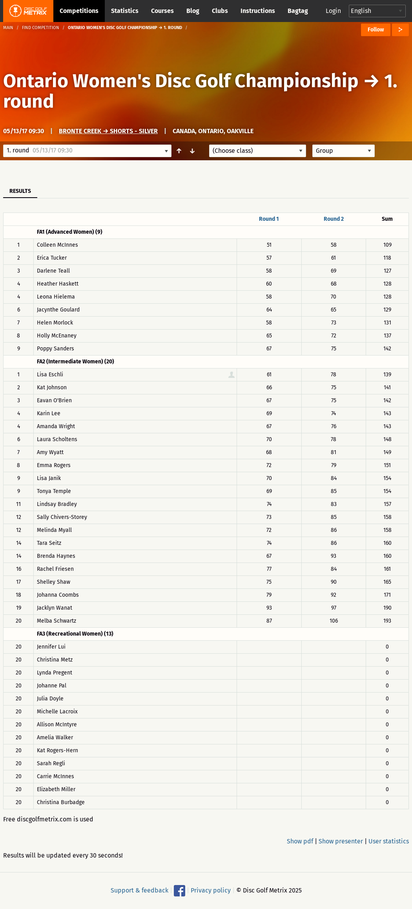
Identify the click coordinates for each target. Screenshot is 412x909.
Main (8, 27)
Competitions (79, 11)
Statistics (125, 11)
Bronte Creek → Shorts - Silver (108, 131)
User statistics (388, 841)
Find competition (40, 27)
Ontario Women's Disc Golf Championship (181, 81)
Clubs (220, 11)
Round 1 (269, 219)
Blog (192, 11)
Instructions (258, 11)
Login (333, 11)
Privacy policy (211, 890)
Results (20, 191)
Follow (376, 29)
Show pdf (300, 841)
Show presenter (341, 841)
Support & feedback (139, 890)
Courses (162, 11)
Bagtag (298, 11)
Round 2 (334, 219)
